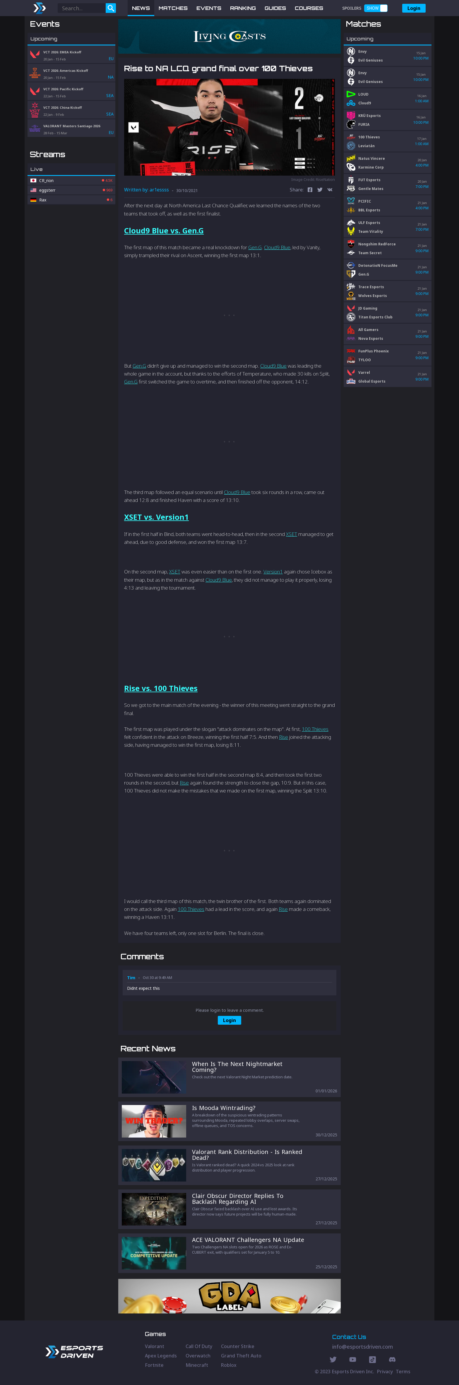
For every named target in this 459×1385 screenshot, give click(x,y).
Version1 (273, 571)
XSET (291, 534)
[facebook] (310, 190)
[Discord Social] (372, 1360)
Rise (283, 737)
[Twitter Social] (333, 1360)
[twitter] (320, 190)
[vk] (330, 190)
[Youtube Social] (352, 1360)
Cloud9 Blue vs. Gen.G (164, 230)
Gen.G (255, 247)
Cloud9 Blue (277, 247)
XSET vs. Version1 (156, 517)
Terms (403, 1371)
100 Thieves (315, 729)
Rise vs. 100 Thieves (161, 688)
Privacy (385, 1371)
